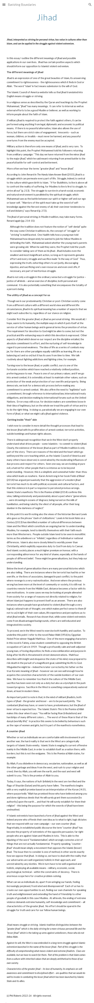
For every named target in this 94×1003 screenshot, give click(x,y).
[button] (4, 4)
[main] (47, 17)
